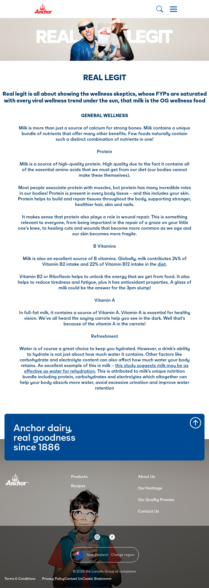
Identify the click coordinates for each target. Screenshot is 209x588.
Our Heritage (150, 488)
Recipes (78, 485)
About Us (146, 476)
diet (162, 264)
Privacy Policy (53, 578)
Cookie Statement (97, 578)
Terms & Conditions (19, 578)
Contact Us (148, 511)
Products (79, 476)
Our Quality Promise (156, 499)
